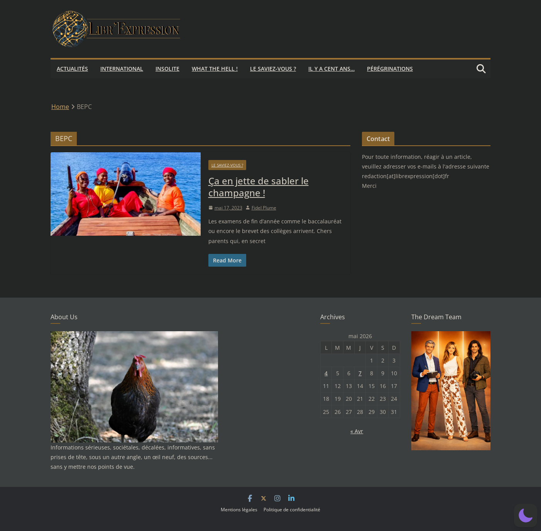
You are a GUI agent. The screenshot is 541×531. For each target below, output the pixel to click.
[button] (525, 515)
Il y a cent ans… (331, 68)
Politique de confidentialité (292, 509)
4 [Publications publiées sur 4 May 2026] (326, 373)
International (121, 68)
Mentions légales (239, 509)
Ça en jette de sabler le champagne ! (258, 186)
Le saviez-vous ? (273, 68)
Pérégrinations (390, 68)
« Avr (356, 431)
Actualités (72, 68)
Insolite (167, 68)
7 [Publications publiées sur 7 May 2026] (360, 373)
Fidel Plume (264, 207)
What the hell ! (215, 68)
